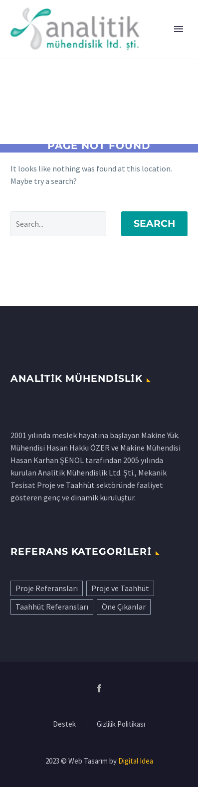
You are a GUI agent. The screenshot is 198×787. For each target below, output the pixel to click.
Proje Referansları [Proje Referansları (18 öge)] (46, 588)
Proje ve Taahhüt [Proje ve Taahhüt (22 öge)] (120, 588)
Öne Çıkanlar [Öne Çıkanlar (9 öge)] (124, 607)
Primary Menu (178, 29)
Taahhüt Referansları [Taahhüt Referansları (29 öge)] (51, 607)
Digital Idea (135, 761)
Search (154, 223)
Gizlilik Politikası (121, 724)
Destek (64, 724)
